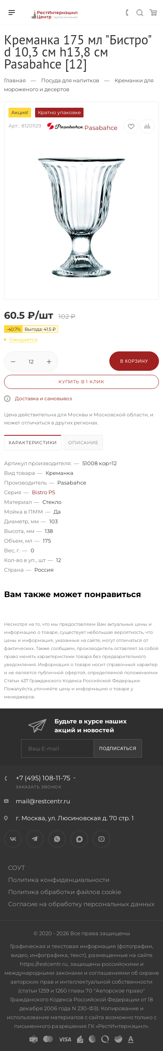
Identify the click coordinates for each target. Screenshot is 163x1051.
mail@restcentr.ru (43, 801)
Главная (15, 80)
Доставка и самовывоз (43, 398)
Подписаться (117, 748)
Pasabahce (82, 128)
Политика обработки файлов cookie (64, 892)
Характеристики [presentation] (32, 442)
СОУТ (16, 867)
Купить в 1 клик (81, 381)
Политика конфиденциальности (58, 880)
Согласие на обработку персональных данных (81, 904)
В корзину (134, 361)
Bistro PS (43, 492)
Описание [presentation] (83, 442)
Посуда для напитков (70, 80)
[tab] (33, 443)
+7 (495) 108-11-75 (43, 778)
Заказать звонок (39, 787)
